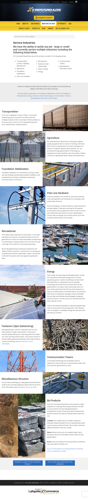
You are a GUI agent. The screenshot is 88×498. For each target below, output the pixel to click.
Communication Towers (62, 96)
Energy (29, 96)
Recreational (21, 96)
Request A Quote (44, 17)
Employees (64, 2)
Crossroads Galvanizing (44, 9)
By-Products (53, 98)
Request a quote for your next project (28, 463)
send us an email (30, 387)
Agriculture (33, 93)
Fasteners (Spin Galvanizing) (42, 96)
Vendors (71, 2)
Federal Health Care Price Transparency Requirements (35, 2)
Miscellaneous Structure (39, 98)
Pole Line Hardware (63, 93)
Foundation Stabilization (46, 93)
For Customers (56, 2)
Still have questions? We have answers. (60, 463)
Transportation (22, 93)
